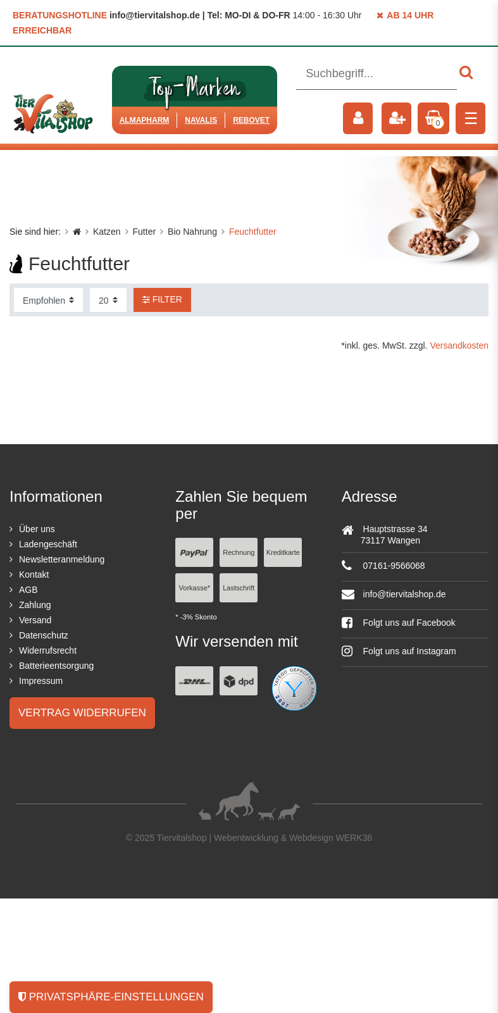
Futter (144, 232)
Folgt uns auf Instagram (399, 651)
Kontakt (34, 574)
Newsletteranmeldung (61, 559)
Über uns (37, 529)
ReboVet (251, 120)
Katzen (107, 232)
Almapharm (145, 120)
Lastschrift (238, 588)
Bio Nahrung (192, 232)
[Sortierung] (48, 300)
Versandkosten (459, 345)
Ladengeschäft (48, 544)
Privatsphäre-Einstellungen (111, 997)
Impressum (41, 681)
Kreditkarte (283, 552)
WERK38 (354, 838)
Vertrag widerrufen (82, 713)
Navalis (201, 120)
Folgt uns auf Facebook (399, 623)
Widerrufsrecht (48, 650)
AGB (28, 590)
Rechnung (238, 552)
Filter (162, 299)
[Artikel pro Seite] (108, 300)
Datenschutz (43, 635)
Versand (35, 620)
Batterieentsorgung (56, 666)
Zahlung (35, 605)
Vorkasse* (195, 588)
